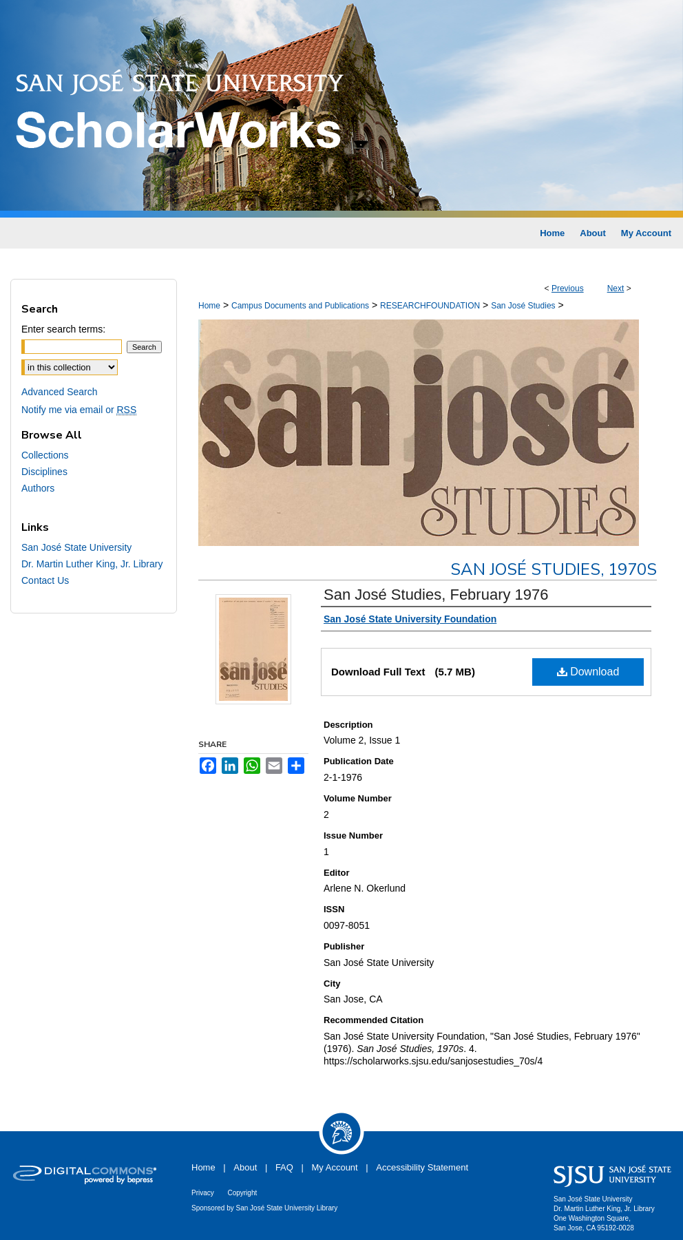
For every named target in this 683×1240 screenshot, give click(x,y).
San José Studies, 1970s (553, 569)
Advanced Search (59, 391)
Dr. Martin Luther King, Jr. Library (91, 563)
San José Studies (523, 306)
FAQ (284, 1167)
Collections (44, 455)
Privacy (202, 1193)
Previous (567, 288)
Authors (37, 488)
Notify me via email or (78, 409)
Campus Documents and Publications (300, 306)
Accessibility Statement (422, 1167)
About (245, 1167)
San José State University (76, 547)
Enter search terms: (63, 329)
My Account (335, 1167)
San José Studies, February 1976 (436, 594)
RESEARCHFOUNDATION (430, 306)
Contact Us (45, 580)
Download (588, 671)
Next (615, 288)
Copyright (242, 1193)
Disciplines (44, 471)
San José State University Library (287, 1208)
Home (209, 306)
